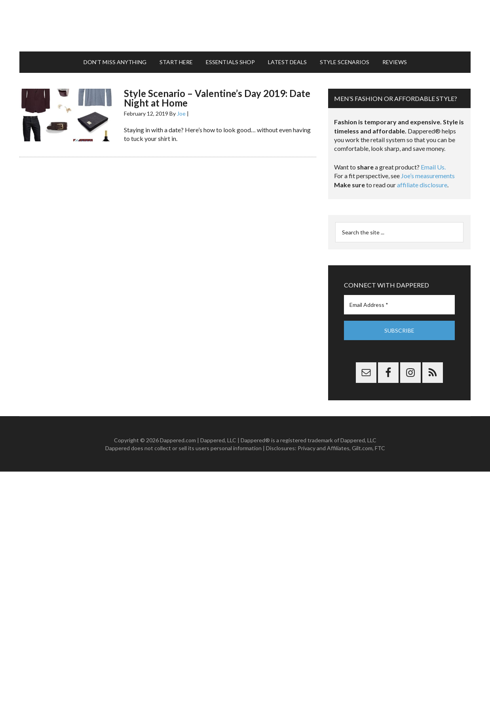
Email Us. (433, 167)
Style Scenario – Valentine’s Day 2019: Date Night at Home (217, 98)
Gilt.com (362, 448)
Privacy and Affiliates (323, 448)
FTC (380, 448)
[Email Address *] (399, 304)
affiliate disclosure (422, 184)
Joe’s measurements (428, 175)
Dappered (245, 26)
